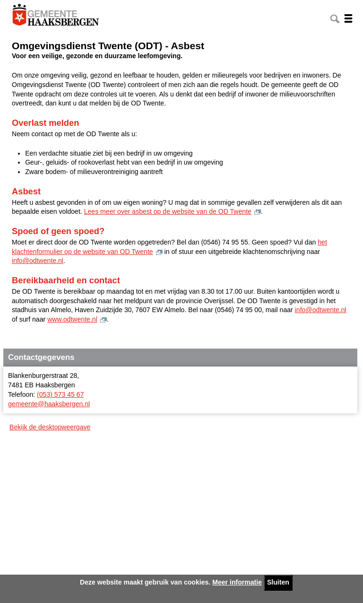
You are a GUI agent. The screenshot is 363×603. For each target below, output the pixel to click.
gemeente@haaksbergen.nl (49, 404)
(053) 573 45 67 (60, 394)
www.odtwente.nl (72, 319)
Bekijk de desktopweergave (49, 427)
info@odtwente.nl (37, 260)
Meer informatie (237, 582)
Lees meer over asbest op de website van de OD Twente (167, 211)
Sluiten (278, 582)
